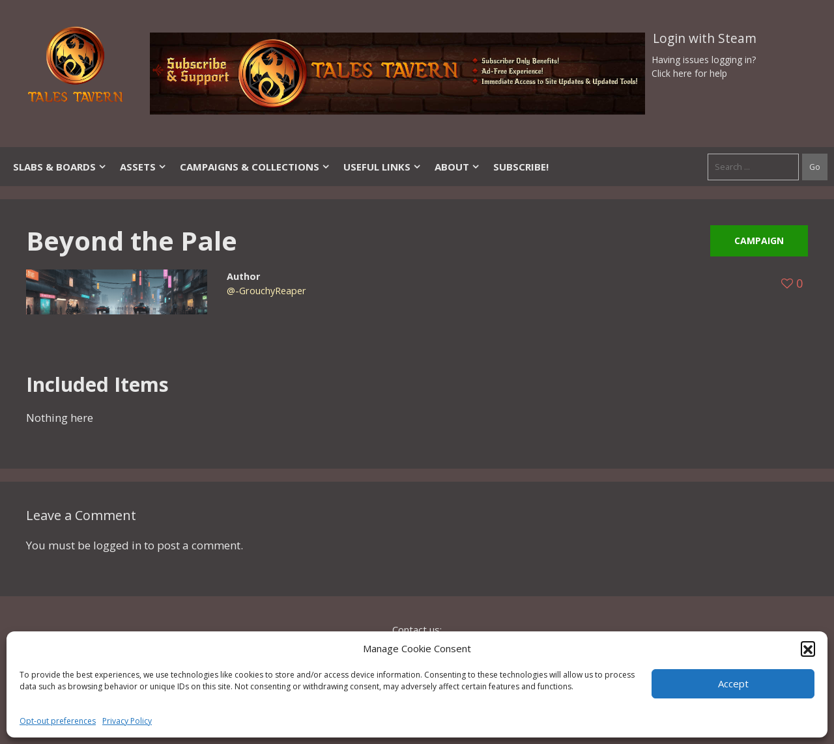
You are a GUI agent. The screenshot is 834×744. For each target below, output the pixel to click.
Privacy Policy (127, 720)
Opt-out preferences (58, 720)
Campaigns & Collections (255, 166)
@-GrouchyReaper (266, 290)
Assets (143, 166)
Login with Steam (704, 38)
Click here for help (689, 73)
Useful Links (382, 166)
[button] (807, 648)
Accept (733, 683)
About (457, 166)
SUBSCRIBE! (521, 166)
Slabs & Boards (60, 166)
